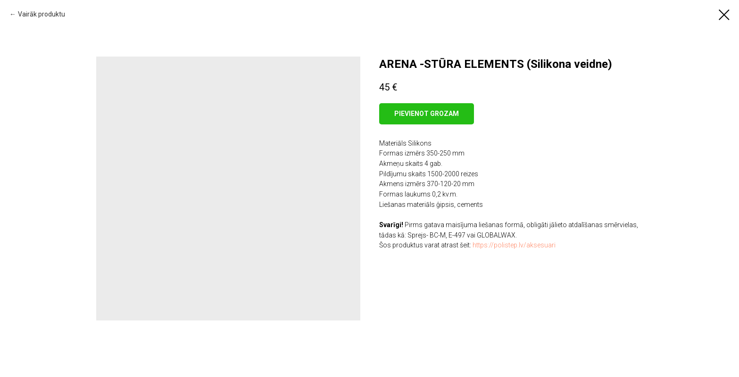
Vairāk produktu (41, 14)
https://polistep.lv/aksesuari (514, 245)
